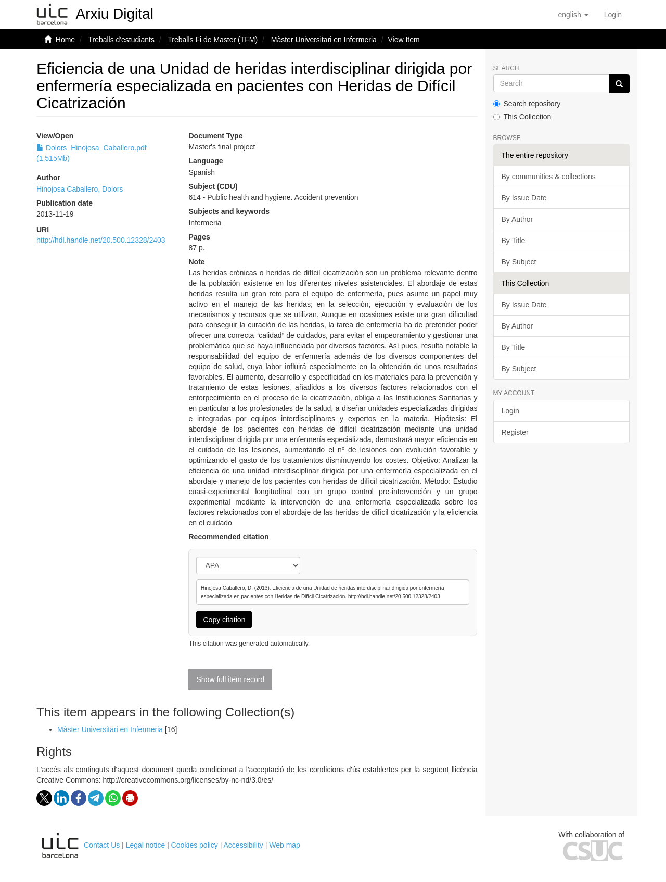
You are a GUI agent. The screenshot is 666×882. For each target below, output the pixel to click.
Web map (284, 845)
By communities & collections (549, 176)
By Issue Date (524, 198)
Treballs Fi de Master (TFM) (213, 39)
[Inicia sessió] (613, 14)
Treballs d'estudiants (121, 39)
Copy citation (224, 619)
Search (506, 68)
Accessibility (243, 845)
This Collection (522, 116)
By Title (514, 240)
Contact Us (102, 845)
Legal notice (145, 845)
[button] (573, 14)
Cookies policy (194, 845)
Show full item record (230, 679)
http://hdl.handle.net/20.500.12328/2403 (100, 240)
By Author (517, 219)
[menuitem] (613, 14)
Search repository (527, 103)
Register (515, 432)
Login (510, 411)
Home (65, 39)
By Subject (519, 262)
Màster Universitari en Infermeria (324, 39)
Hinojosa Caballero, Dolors (79, 189)
